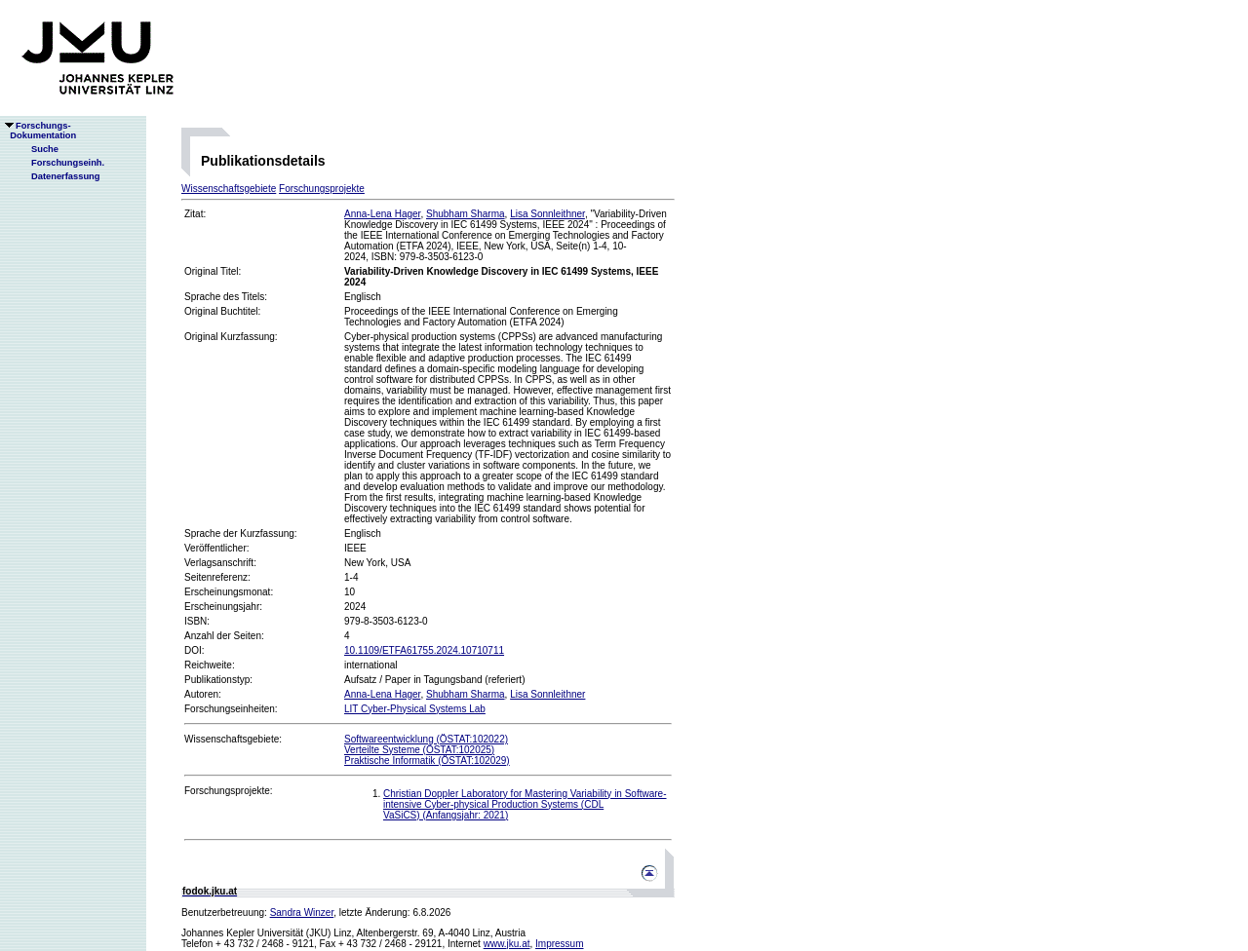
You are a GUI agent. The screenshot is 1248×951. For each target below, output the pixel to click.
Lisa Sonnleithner (547, 214)
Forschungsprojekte (322, 188)
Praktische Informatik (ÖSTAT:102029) (427, 760)
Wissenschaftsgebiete (228, 188)
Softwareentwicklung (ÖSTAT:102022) (426, 739)
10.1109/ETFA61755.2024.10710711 (424, 650)
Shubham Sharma (465, 214)
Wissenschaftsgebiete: (233, 739)
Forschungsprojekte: (228, 790)
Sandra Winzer (302, 912)
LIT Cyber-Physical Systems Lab (415, 709)
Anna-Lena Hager (382, 214)
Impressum (559, 943)
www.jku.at (507, 943)
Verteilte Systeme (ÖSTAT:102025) (419, 749)
